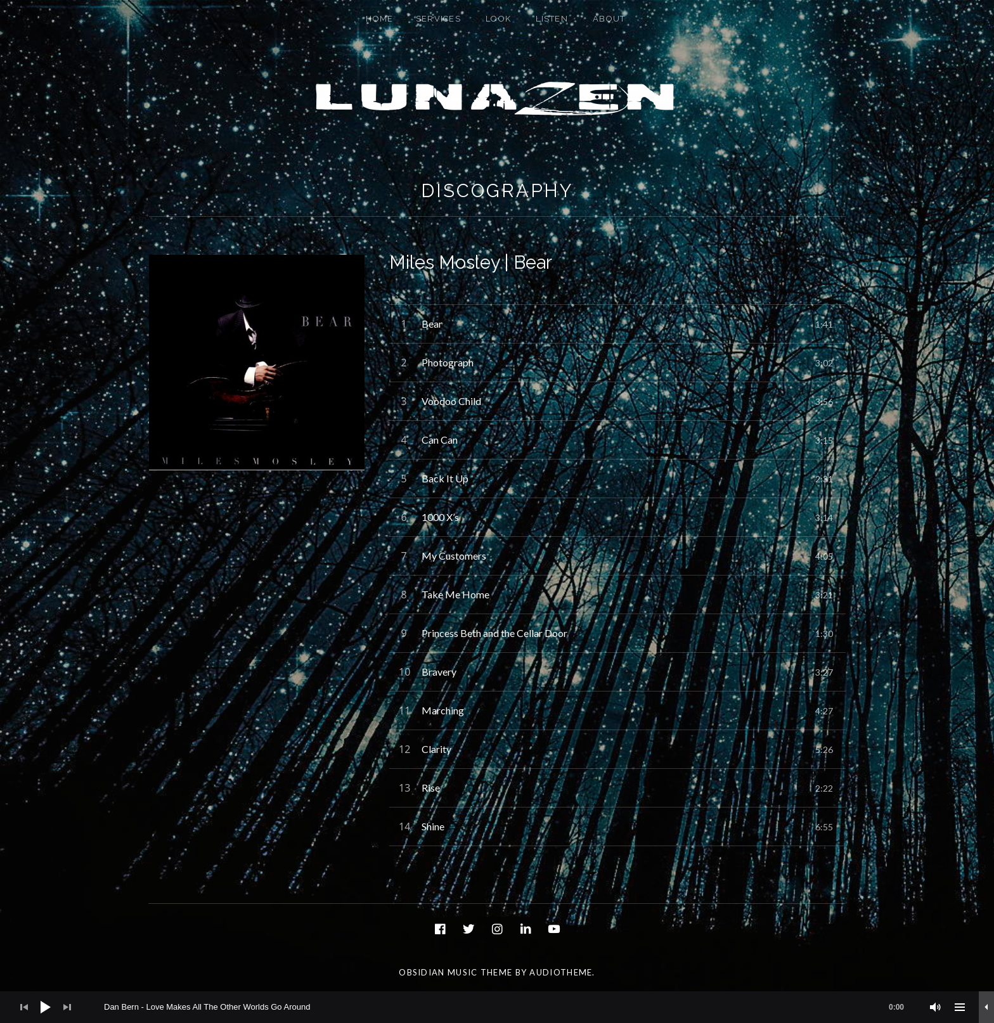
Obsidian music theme (455, 972)
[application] (497, 1007)
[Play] (46, 1007)
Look (498, 18)
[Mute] (936, 1007)
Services (438, 18)
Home (379, 18)
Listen (552, 18)
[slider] (510, 1007)
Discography (497, 191)
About (609, 18)
